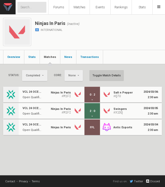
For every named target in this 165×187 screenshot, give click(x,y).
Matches (79, 7)
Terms (36, 181)
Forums (58, 7)
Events (100, 7)
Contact (10, 181)
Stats (142, 7)
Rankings (121, 7)
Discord (153, 181)
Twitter (136, 181)
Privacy (23, 181)
